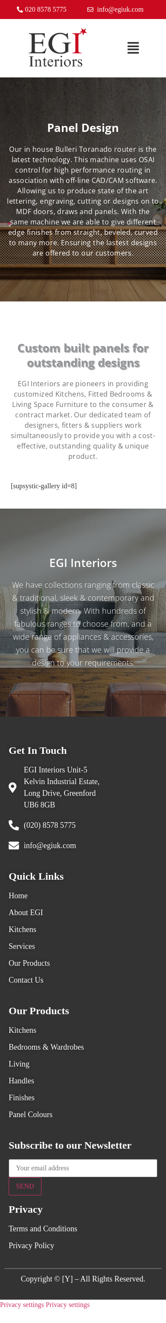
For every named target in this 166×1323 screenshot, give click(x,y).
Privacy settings (22, 1304)
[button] (133, 48)
